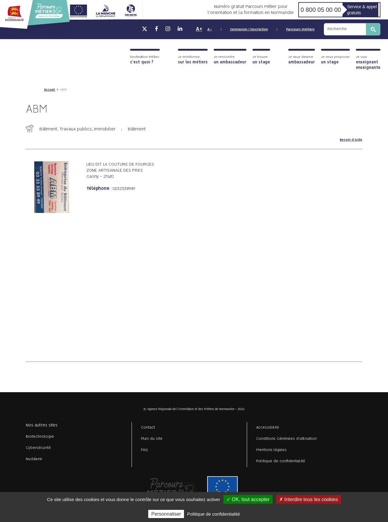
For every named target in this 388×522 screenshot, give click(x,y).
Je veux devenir (301, 60)
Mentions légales (271, 450)
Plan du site (151, 439)
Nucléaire (34, 459)
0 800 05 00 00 (320, 10)
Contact (148, 427)
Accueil (49, 89)
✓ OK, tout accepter (247, 499)
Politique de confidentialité (280, 461)
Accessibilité (267, 427)
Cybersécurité (38, 448)
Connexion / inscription (249, 29)
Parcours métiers (300, 29)
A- (209, 29)
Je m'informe (193, 60)
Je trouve (261, 60)
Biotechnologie (40, 437)
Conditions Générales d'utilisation (286, 439)
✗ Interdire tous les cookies (308, 499)
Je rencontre (230, 60)
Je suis (368, 63)
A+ (199, 29)
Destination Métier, (145, 60)
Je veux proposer (335, 60)
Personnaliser (166, 514)
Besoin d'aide (351, 139)
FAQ (144, 450)
